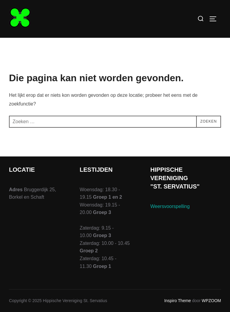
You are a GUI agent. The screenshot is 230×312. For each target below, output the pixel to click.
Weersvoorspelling (170, 206)
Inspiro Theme (177, 300)
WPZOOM (211, 300)
